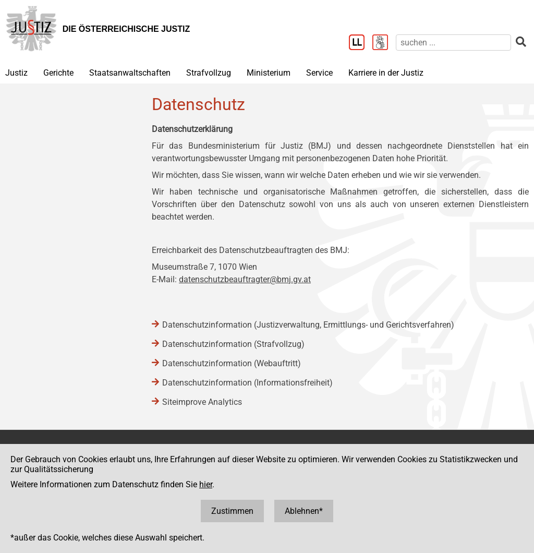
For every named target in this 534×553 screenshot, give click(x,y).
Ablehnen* (304, 511)
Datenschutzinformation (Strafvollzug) (233, 344)
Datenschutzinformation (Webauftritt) (231, 363)
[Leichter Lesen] (360, 43)
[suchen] (453, 42)
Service (319, 73)
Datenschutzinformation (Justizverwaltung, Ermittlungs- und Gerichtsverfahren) (308, 325)
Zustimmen (232, 511)
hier (205, 484)
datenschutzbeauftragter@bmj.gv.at (245, 279)
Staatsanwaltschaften (130, 73)
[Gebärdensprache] (384, 43)
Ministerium (268, 73)
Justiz (16, 73)
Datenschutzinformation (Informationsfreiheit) (247, 383)
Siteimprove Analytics (202, 402)
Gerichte (58, 73)
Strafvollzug (208, 73)
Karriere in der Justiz (385, 73)
